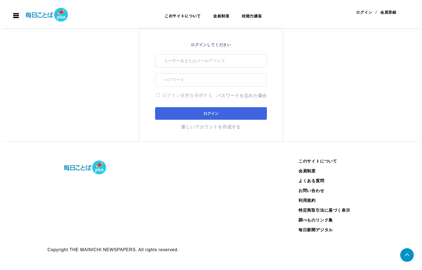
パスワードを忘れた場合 (241, 95)
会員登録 (388, 12)
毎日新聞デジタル (316, 229)
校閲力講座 (252, 16)
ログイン (364, 12)
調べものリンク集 (316, 220)
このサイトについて (183, 16)
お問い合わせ (311, 190)
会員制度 (221, 16)
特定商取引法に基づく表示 (324, 210)
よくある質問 (311, 180)
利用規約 (307, 200)
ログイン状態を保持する (184, 95)
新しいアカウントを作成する (211, 127)
